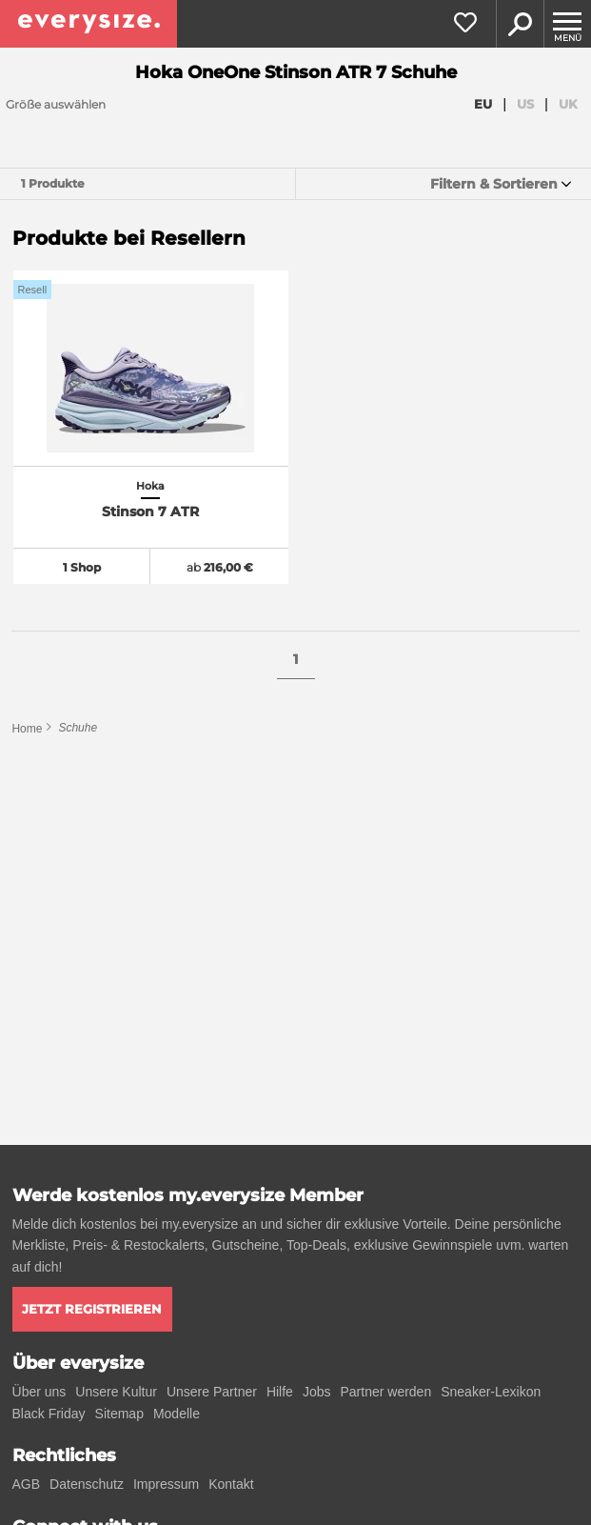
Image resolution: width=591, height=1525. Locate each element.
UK (568, 103)
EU (483, 103)
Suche (519, 24)
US (525, 103)
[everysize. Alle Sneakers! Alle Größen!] (88, 24)
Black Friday (49, 1413)
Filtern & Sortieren (494, 183)
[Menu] (567, 24)
